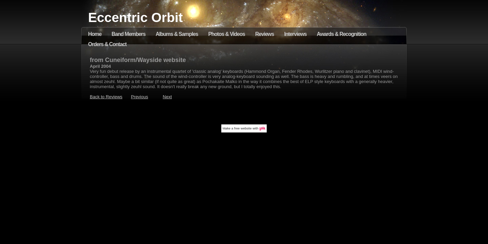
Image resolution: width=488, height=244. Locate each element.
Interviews (295, 34)
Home (94, 34)
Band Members (128, 34)
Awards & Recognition (341, 34)
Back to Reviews (106, 96)
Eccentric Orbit (135, 17)
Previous (139, 96)
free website (243, 128)
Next (167, 96)
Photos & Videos (226, 34)
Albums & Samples (177, 34)
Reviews (264, 34)
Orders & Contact (107, 44)
